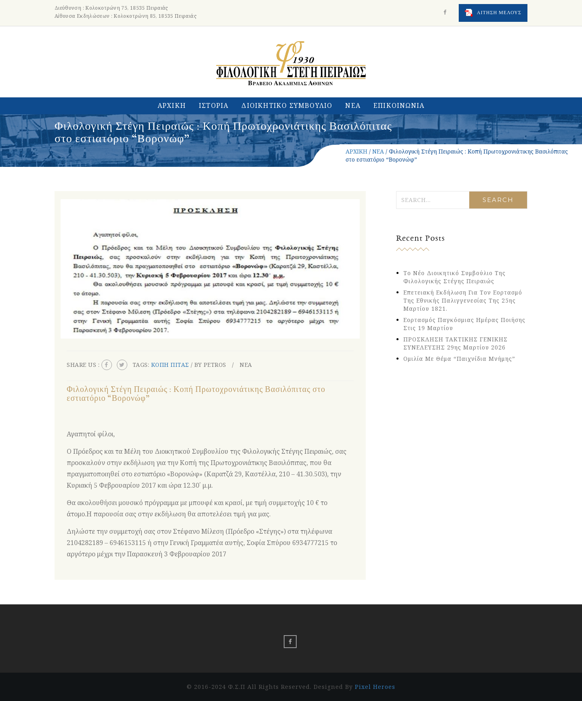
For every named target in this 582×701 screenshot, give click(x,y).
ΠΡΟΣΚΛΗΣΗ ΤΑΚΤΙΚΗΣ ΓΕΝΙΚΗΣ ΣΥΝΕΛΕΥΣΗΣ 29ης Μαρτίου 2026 (455, 343)
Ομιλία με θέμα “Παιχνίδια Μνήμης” (459, 358)
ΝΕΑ (353, 105)
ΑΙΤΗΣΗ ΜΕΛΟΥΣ (493, 13)
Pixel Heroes (375, 686)
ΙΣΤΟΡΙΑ (213, 105)
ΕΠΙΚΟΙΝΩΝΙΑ (398, 105)
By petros (210, 364)
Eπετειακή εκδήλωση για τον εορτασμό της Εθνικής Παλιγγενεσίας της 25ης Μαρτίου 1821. (462, 300)
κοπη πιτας (170, 364)
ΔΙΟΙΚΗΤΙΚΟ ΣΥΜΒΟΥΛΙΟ (286, 105)
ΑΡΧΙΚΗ (172, 105)
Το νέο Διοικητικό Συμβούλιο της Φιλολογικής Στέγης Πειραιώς (454, 277)
